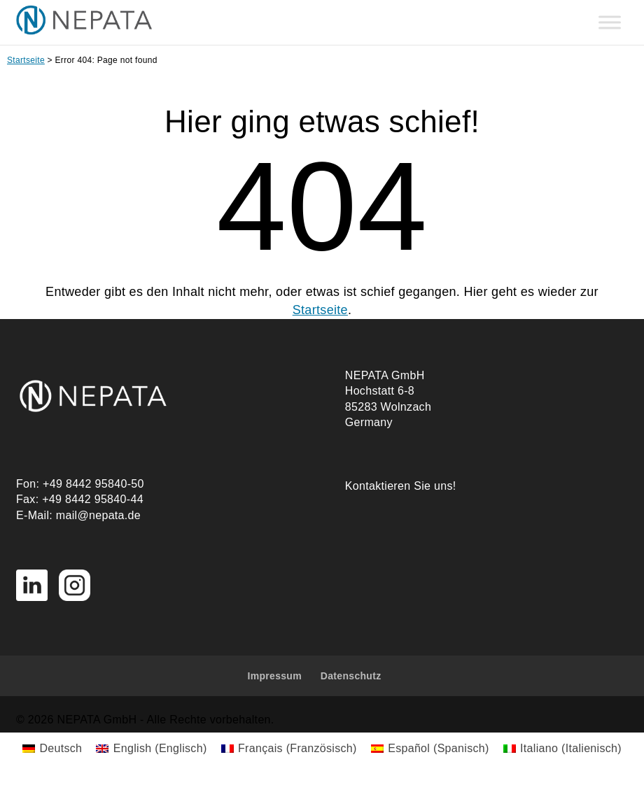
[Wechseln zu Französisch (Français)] (289, 748)
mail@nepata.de (98, 515)
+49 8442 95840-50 (93, 484)
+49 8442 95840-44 (93, 499)
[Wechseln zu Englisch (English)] (151, 748)
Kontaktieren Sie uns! (400, 486)
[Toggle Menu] (609, 22)
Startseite (26, 60)
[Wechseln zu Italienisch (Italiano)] (562, 748)
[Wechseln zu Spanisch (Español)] (430, 748)
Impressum (274, 675)
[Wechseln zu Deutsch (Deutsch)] (52, 748)
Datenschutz (351, 675)
